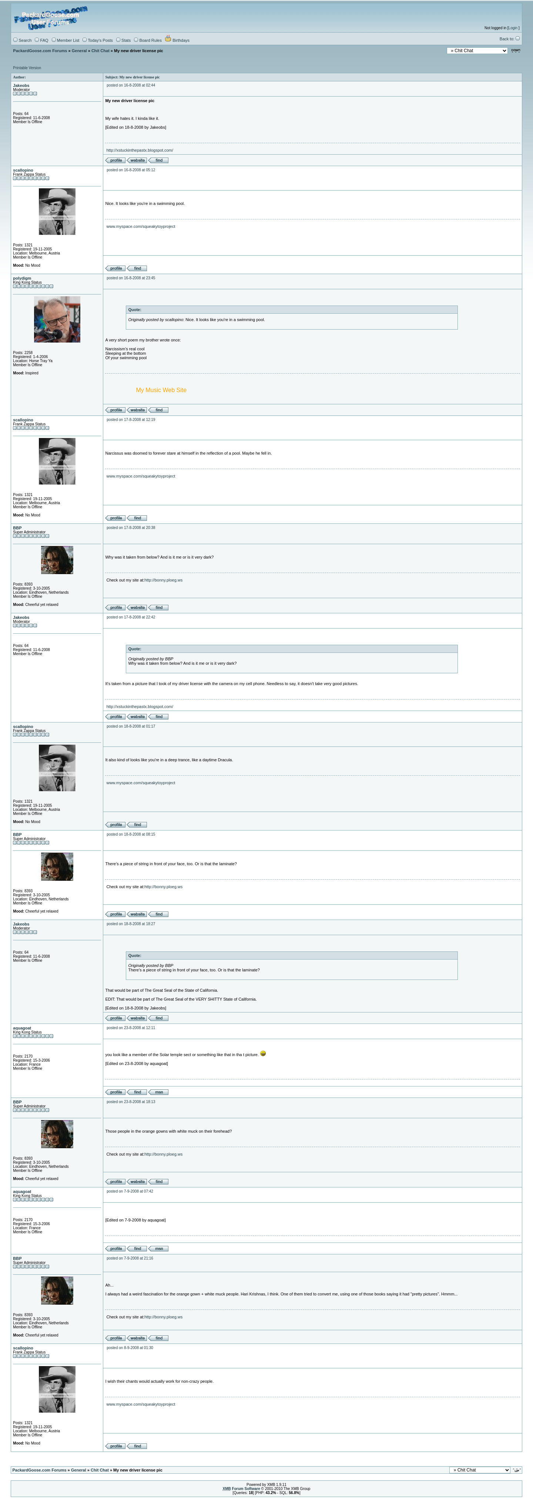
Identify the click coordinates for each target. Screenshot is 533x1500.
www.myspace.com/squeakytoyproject (140, 226)
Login (513, 28)
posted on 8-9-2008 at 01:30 (130, 1348)
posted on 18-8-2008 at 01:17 (131, 726)
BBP (17, 528)
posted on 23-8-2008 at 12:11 (131, 1028)
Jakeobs (21, 85)
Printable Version (27, 68)
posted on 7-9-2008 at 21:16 (130, 1258)
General (79, 50)
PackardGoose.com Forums (40, 50)
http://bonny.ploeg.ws (163, 580)
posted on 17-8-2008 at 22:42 (131, 617)
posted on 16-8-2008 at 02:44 (131, 85)
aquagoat (22, 1028)
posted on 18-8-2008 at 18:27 (131, 924)
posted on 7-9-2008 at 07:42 (130, 1191)
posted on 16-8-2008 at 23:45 (131, 278)
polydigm (22, 278)
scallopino (23, 170)
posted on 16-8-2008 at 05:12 (131, 170)
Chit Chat (100, 50)
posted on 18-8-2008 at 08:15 (131, 834)
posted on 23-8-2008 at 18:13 (131, 1102)
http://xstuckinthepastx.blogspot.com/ (139, 150)
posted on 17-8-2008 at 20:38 (131, 528)
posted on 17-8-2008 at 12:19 (131, 420)
